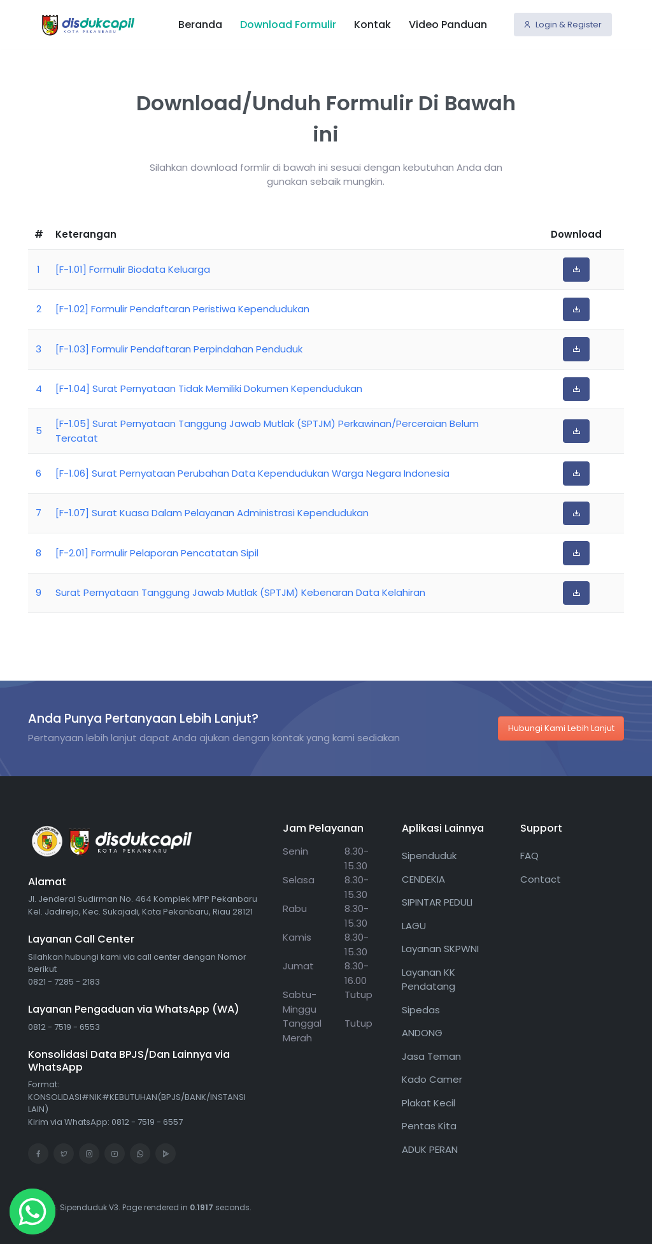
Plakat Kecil (428, 1103)
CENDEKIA (423, 879)
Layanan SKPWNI (440, 948)
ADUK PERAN (430, 1149)
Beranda (200, 24)
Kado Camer (432, 1079)
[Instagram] (89, 1153)
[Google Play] (165, 1153)
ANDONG (422, 1032)
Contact (540, 879)
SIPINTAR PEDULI (437, 902)
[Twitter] (63, 1153)
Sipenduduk (429, 855)
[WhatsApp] (140, 1153)
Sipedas (421, 1009)
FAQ (529, 855)
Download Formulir (288, 24)
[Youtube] (114, 1153)
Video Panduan (448, 24)
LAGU (414, 925)
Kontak (372, 24)
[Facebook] (38, 1153)
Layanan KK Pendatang (428, 980)
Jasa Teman (431, 1056)
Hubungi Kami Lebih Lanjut (561, 728)
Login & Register (562, 24)
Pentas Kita (429, 1125)
